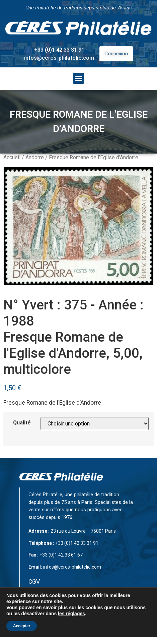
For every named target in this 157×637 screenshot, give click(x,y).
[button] (78, 78)
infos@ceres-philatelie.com (59, 58)
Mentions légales (50, 595)
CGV (34, 581)
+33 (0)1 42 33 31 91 (59, 50)
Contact (38, 608)
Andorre (34, 157)
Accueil (11, 157)
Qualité (22, 422)
